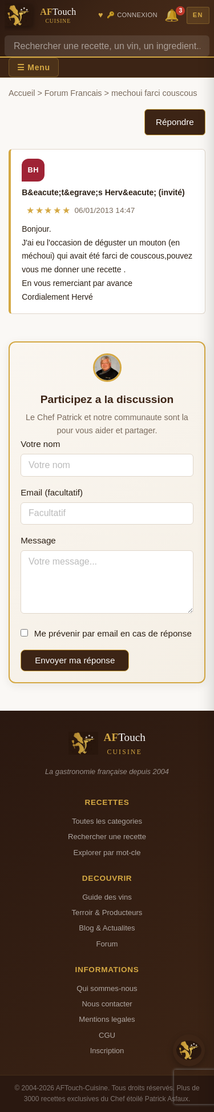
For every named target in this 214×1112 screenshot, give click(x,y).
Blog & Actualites (107, 928)
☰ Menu (33, 67)
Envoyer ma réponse (75, 660)
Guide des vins (107, 897)
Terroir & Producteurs (107, 912)
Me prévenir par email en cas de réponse (106, 633)
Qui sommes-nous (106, 988)
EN (198, 14)
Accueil (22, 93)
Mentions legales (107, 1019)
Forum (107, 944)
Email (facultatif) (52, 492)
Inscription (107, 1050)
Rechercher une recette (107, 836)
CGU (107, 1035)
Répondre (175, 122)
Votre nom (40, 444)
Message (38, 540)
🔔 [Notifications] (173, 14)
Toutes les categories (107, 821)
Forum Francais (73, 93)
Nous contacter (107, 1004)
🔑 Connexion (132, 14)
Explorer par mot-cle (106, 852)
